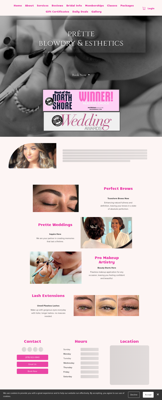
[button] (144, 8)
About (29, 5)
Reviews (57, 5)
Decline (133, 394)
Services (42, 5)
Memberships (94, 5)
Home (18, 5)
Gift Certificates (57, 11)
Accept (148, 394)
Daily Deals (80, 11)
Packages (127, 5)
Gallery (96, 11)
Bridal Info (74, 5)
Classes (112, 5)
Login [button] (151, 8)
